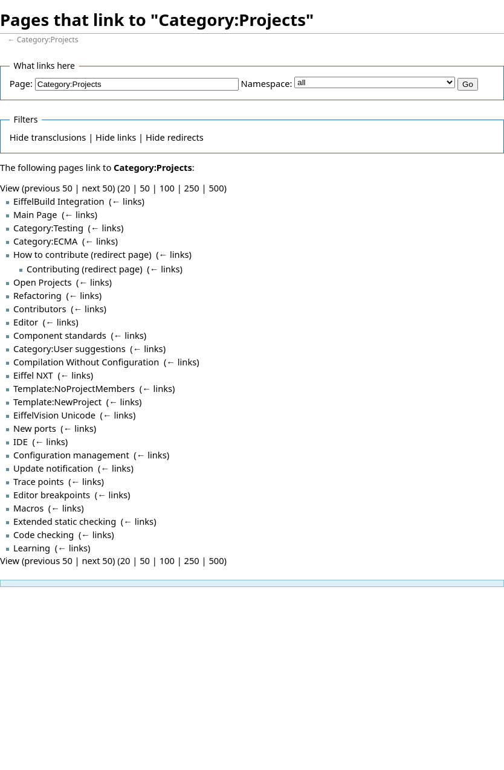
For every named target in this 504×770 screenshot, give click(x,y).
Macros (28, 508)
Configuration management (71, 455)
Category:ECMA (45, 241)
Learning (31, 548)
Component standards (59, 335)
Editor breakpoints (51, 495)
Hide (19, 137)
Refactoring (37, 295)
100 (167, 188)
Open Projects (42, 282)
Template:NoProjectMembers (74, 388)
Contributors (39, 309)
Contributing (53, 269)
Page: (21, 83)
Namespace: (266, 83)
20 (125, 188)
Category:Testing (48, 228)
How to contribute (50, 254)
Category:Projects (48, 39)
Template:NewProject (57, 402)
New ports (34, 428)
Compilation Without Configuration (86, 362)
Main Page (35, 214)
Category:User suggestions (69, 348)
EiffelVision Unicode (54, 415)
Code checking (43, 534)
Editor (25, 322)
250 (191, 188)
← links (127, 201)
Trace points (38, 481)
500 (216, 188)
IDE (20, 441)
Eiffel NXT (33, 375)
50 (145, 188)
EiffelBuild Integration (59, 201)
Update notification (53, 468)
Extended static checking (64, 521)
